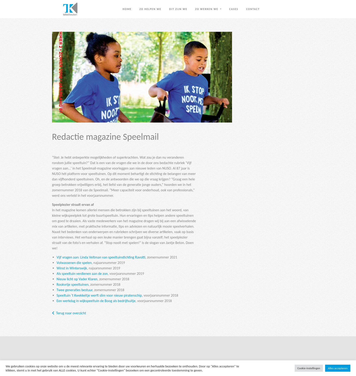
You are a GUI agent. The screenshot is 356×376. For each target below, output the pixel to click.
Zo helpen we (150, 9)
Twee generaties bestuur (74, 290)
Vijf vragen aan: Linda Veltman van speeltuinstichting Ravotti (101, 257)
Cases (233, 9)
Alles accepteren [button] (338, 368)
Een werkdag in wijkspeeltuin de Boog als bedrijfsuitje (96, 301)
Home (127, 9)
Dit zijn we (178, 9)
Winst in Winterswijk (72, 268)
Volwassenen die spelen (74, 262)
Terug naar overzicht (71, 313)
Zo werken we (207, 9)
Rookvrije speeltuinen (73, 284)
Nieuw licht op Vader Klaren (77, 279)
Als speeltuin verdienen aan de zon (82, 273)
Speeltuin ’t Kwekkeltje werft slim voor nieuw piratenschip (99, 295)
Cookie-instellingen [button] (308, 368)
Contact (253, 9)
